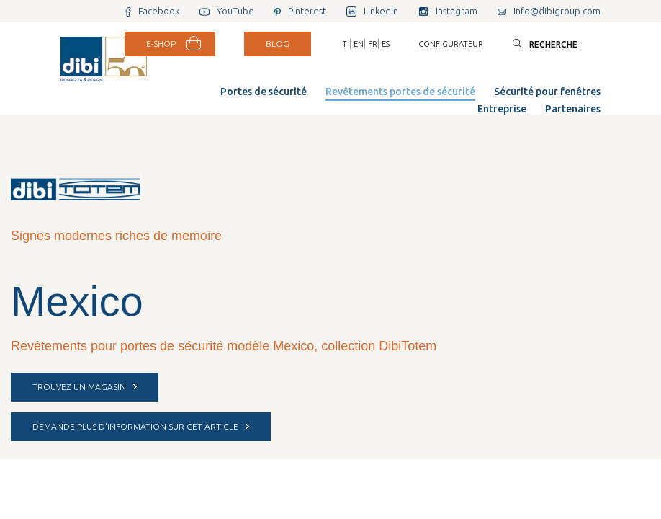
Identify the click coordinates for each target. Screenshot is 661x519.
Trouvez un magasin (84, 386)
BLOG (277, 43)
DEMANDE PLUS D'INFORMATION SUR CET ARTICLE (140, 426)
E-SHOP (161, 43)
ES (386, 44)
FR (372, 44)
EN (359, 44)
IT (343, 44)
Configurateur (450, 44)
